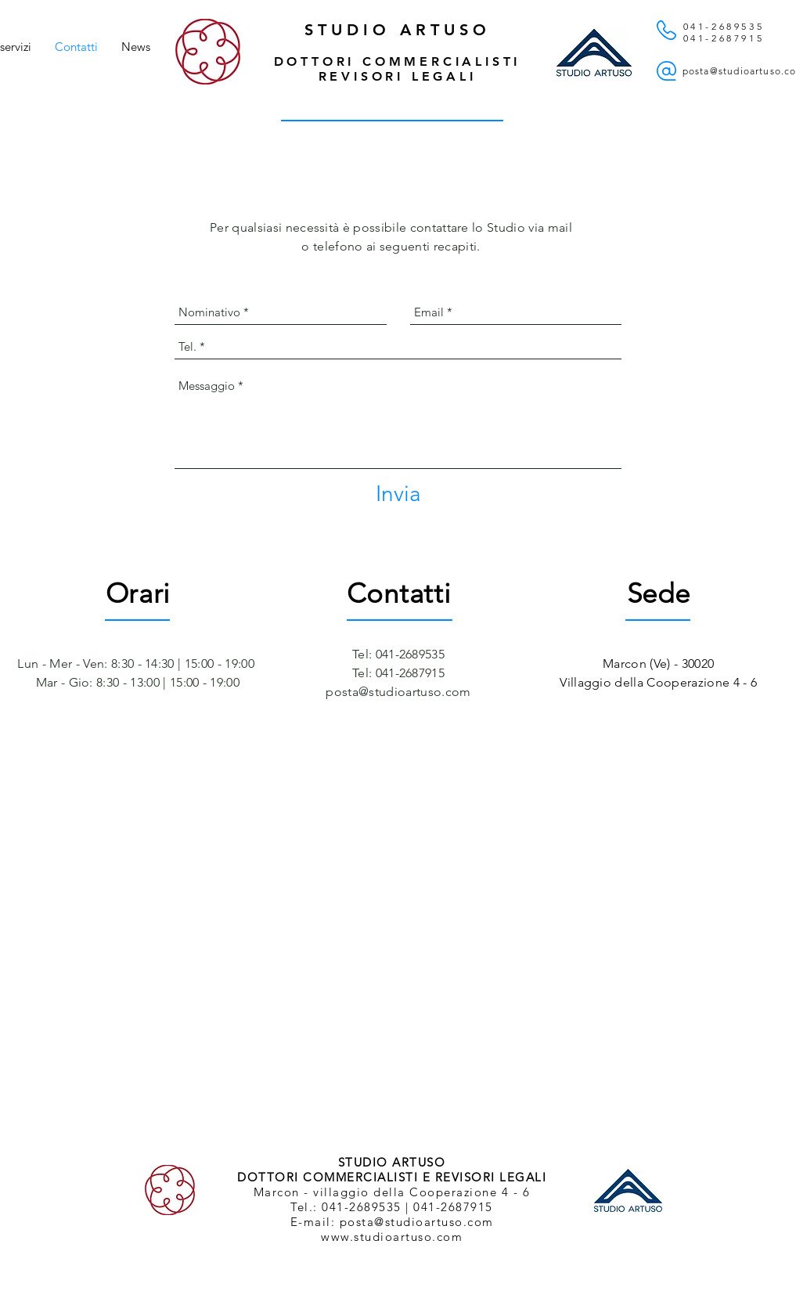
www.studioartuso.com (392, 1236)
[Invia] (398, 494)
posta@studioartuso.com (398, 691)
